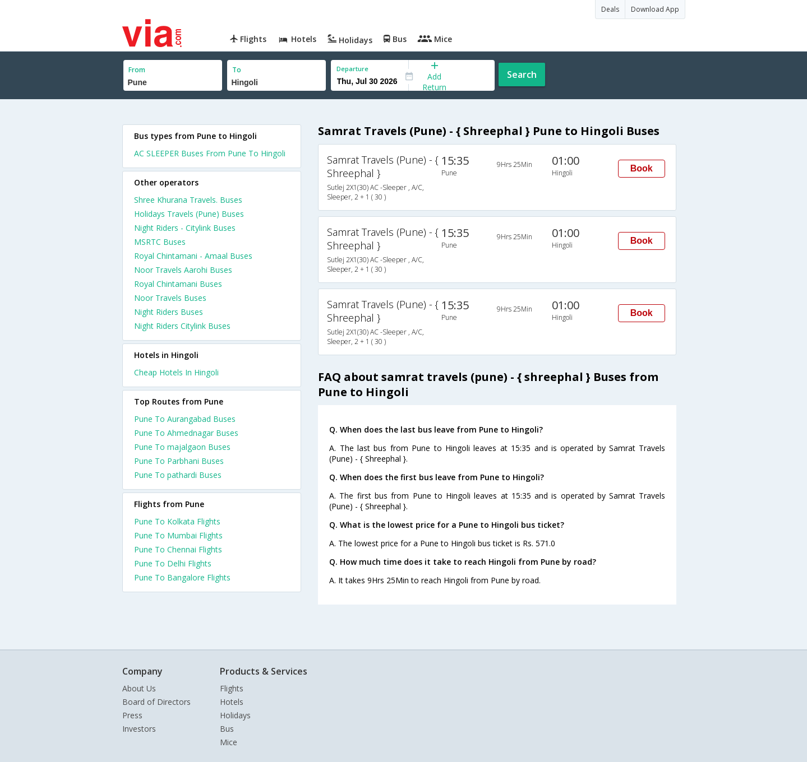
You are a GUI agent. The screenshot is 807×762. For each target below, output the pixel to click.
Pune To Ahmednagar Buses (186, 433)
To (236, 70)
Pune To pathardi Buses (178, 475)
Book (641, 168)
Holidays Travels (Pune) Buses (189, 213)
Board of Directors (156, 701)
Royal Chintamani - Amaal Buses (193, 255)
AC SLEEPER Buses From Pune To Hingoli (209, 153)
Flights (231, 688)
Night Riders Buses (168, 311)
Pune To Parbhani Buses (179, 461)
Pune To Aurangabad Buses (185, 418)
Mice (228, 742)
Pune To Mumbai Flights (178, 535)
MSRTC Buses (160, 241)
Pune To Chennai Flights (178, 549)
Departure (352, 68)
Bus (227, 728)
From (136, 70)
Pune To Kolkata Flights (177, 521)
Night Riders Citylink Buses (182, 325)
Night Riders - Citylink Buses (185, 227)
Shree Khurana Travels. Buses (188, 199)
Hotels (231, 701)
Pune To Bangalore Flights (182, 577)
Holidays (235, 715)
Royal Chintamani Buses (178, 283)
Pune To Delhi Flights (172, 563)
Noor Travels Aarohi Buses (183, 269)
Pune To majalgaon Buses (182, 447)
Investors (139, 728)
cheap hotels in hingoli (176, 372)
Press (132, 715)
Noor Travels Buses (170, 297)
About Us (139, 688)
